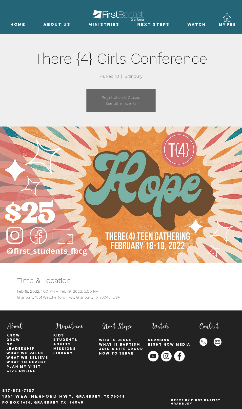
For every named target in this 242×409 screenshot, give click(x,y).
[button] (57, 24)
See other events (121, 103)
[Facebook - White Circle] (179, 356)
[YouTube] (153, 356)
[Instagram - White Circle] (166, 356)
